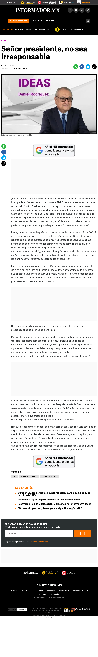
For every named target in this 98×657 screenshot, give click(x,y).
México (24, 591)
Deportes (51, 591)
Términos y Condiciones (38, 542)
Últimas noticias (18, 21)
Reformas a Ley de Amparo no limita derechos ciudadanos (49, 500)
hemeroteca (39, 598)
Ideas (3, 41)
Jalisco (13, 591)
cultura (42, 594)
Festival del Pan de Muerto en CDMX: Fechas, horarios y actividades (54, 504)
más (49, 21)
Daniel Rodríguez (11, 66)
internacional (37, 591)
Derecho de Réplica (52, 615)
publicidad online (56, 598)
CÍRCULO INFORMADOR (72, 30)
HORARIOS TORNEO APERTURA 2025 (32, 30)
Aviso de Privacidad (38, 615)
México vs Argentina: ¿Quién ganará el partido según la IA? (50, 508)
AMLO (14, 477)
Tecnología (64, 591)
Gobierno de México (29, 477)
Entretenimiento (80, 591)
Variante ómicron (49, 477)
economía (54, 594)
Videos (37, 20)
